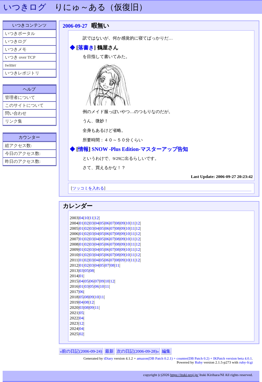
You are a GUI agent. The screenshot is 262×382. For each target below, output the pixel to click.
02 (86, 222)
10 (86, 217)
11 (92, 217)
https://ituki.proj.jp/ (184, 375)
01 (81, 222)
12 (96, 217)
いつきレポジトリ (22, 73)
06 (107, 222)
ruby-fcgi (246, 362)
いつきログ (24, 7)
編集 (166, 351)
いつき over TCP (20, 57)
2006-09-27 (75, 26)
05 (102, 222)
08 (117, 222)
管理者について (20, 97)
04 (81, 217)
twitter (10, 65)
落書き (86, 47)
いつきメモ (15, 49)
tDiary (108, 358)
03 (92, 222)
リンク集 (13, 121)
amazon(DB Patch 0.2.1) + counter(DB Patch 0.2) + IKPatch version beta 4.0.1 (194, 358)
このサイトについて (24, 105)
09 (122, 222)
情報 (83, 149)
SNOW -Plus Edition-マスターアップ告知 (140, 149)
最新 (109, 351)
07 (112, 222)
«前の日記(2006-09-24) (81, 351)
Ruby (199, 362)
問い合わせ (15, 113)
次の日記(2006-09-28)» (138, 351)
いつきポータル (20, 33)
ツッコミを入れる (88, 188)
